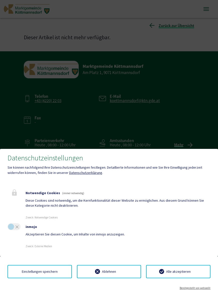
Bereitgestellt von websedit (195, 288)
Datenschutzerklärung (85, 172)
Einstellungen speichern (40, 271)
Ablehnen (109, 271)
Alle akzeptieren (178, 271)
